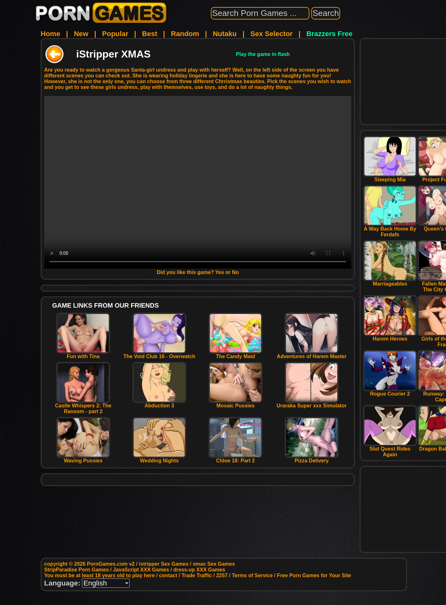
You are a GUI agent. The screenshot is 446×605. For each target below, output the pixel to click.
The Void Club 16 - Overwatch (159, 354)
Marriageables (390, 282)
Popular (115, 34)
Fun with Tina (83, 354)
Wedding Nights (159, 458)
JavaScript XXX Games (141, 569)
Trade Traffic (196, 575)
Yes (219, 272)
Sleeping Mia (390, 177)
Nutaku (225, 34)
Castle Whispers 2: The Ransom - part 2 (83, 406)
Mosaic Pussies (235, 403)
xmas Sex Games (214, 564)
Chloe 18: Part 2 (235, 458)
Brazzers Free (330, 34)
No (235, 272)
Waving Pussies (83, 458)
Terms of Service (252, 575)
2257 (222, 575)
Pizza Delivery (311, 458)
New (81, 34)
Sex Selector (272, 34)
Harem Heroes (390, 337)
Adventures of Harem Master (311, 354)
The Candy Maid (235, 354)
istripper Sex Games (163, 564)
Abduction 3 (159, 403)
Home (50, 34)
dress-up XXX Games (199, 569)
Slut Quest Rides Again (390, 449)
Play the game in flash (263, 54)
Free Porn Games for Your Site (314, 575)
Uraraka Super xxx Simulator (312, 403)
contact (168, 575)
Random (185, 34)
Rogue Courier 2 (390, 392)
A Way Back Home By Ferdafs (390, 229)
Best (149, 34)
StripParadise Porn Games (76, 569)
